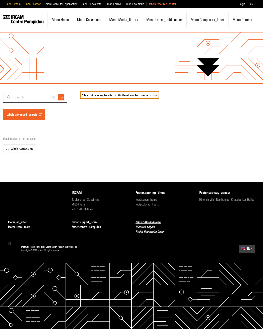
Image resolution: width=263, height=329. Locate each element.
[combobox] (35, 97)
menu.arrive (114, 4)
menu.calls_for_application (62, 4)
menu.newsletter (92, 4)
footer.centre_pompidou (89, 227)
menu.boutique (135, 4)
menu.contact (242, 19)
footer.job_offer (19, 222)
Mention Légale (148, 227)
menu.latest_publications (164, 19)
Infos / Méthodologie (151, 222)
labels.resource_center (162, 4)
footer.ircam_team (21, 227)
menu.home (60, 19)
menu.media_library (123, 19)
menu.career (33, 4)
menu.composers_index (207, 19)
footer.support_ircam (87, 222)
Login (242, 4)
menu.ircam (13, 4)
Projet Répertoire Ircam (152, 232)
